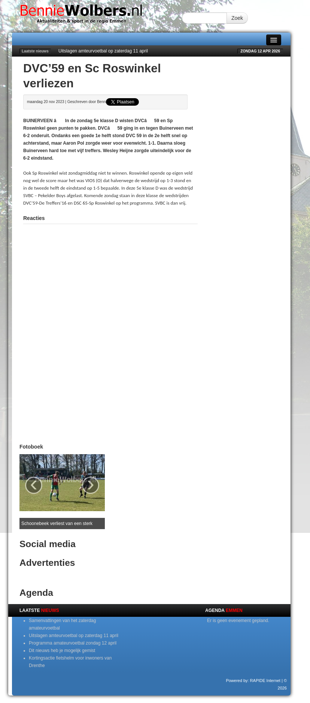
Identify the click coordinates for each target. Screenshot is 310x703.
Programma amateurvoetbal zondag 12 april (72, 643)
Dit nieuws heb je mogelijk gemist (62, 650)
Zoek (237, 18)
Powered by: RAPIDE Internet (253, 680)
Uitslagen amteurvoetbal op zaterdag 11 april (103, 51)
